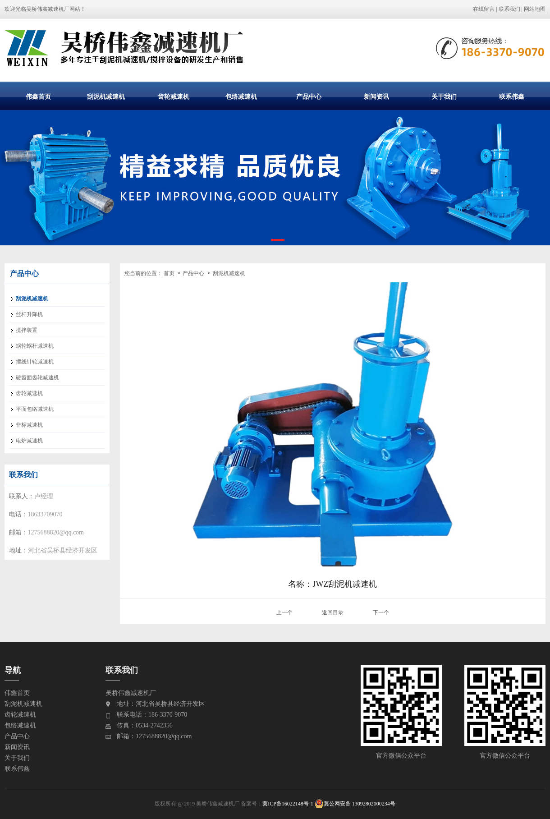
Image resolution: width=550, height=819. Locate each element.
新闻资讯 (376, 96)
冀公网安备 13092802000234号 (355, 803)
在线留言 (484, 9)
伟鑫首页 (38, 96)
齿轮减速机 (173, 96)
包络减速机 (241, 96)
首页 (169, 273)
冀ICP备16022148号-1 (287, 804)
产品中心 (308, 96)
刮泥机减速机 (106, 96)
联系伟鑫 (511, 96)
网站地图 (534, 9)
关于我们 (444, 96)
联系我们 (509, 9)
